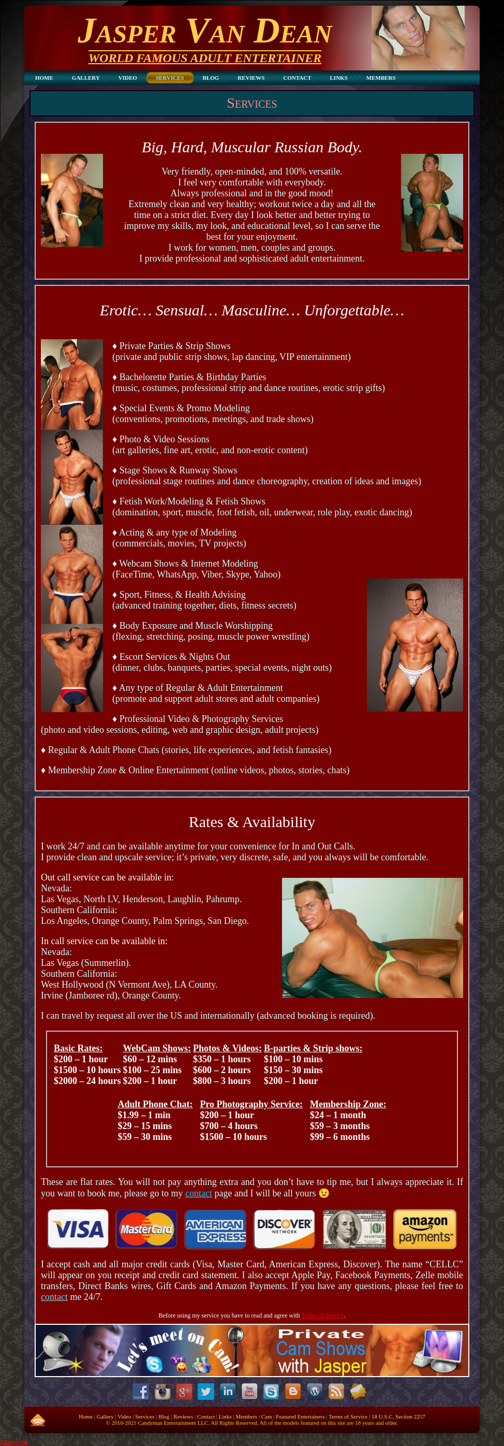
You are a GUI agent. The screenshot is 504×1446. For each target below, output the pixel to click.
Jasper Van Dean (205, 30)
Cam (266, 1416)
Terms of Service (323, 1315)
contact (54, 1297)
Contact (206, 1416)
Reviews (183, 1416)
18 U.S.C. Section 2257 (398, 1416)
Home (86, 1416)
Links (225, 1416)
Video (124, 1416)
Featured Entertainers (300, 1416)
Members (247, 1416)
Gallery (105, 1416)
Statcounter (14, 1441)
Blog (163, 1416)
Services (252, 103)
